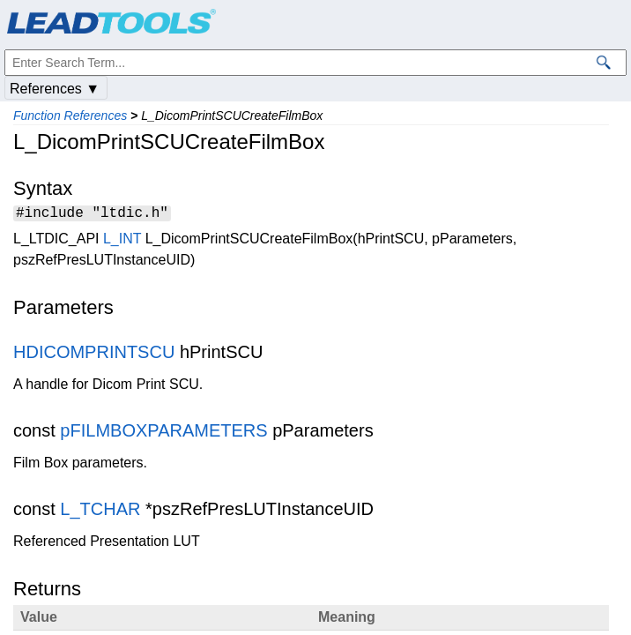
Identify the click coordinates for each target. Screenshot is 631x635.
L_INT (122, 241)
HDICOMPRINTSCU (93, 354)
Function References (70, 115)
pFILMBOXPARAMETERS (163, 433)
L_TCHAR (100, 511)
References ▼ (55, 88)
